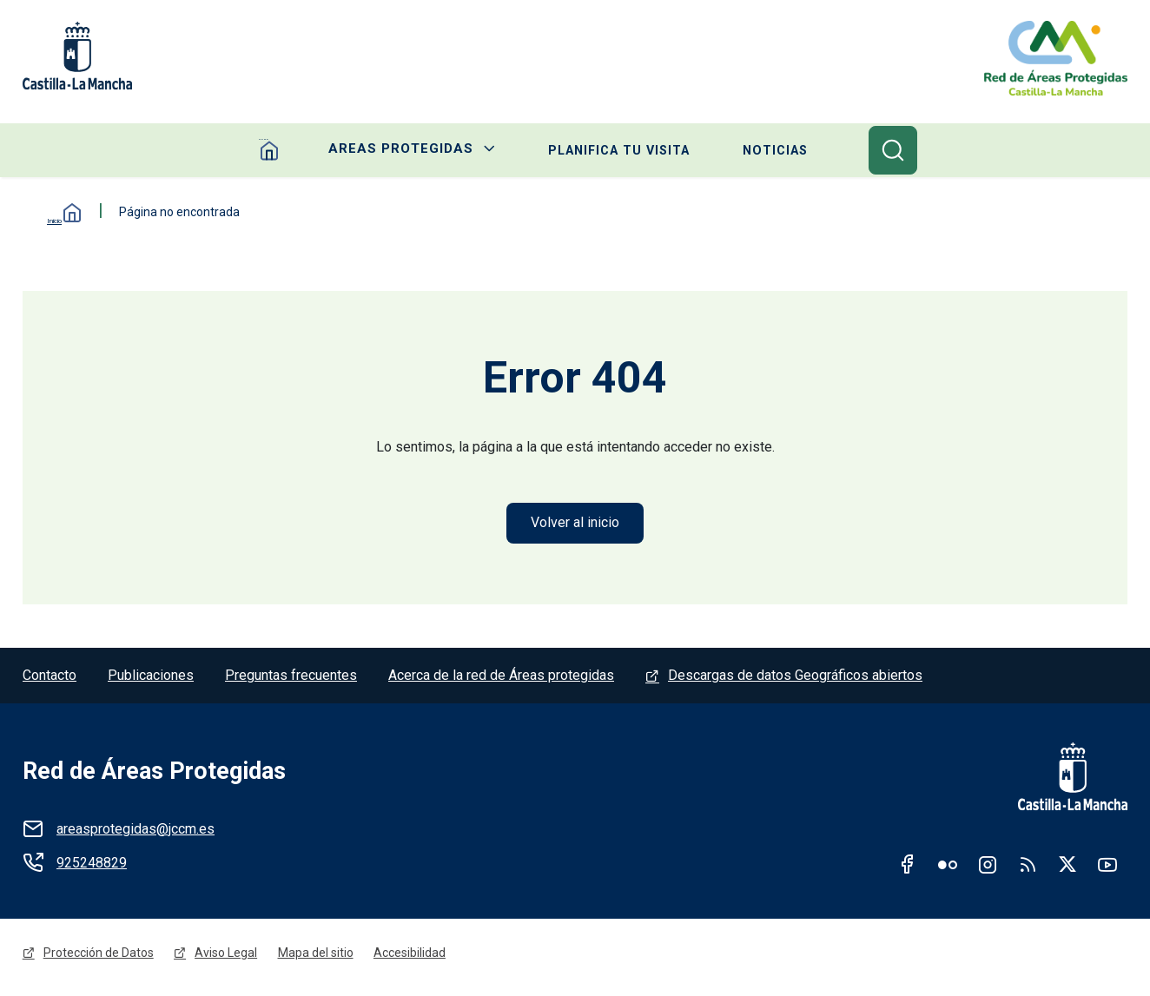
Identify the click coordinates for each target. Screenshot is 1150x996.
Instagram (988, 866)
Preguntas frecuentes (291, 677)
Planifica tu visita (620, 151)
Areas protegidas (400, 151)
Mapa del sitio (316, 959)
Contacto (49, 677)
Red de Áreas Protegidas (154, 774)
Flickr (948, 866)
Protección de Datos (98, 959)
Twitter (1067, 866)
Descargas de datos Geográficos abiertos (795, 677)
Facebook (908, 866)
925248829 (91, 865)
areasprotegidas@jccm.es (135, 831)
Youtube (1107, 866)
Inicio (57, 213)
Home (267, 151)
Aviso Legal (226, 959)
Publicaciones (151, 677)
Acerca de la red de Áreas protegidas (501, 677)
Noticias (778, 151)
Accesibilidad (411, 959)
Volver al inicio (575, 524)
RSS (1028, 866)
